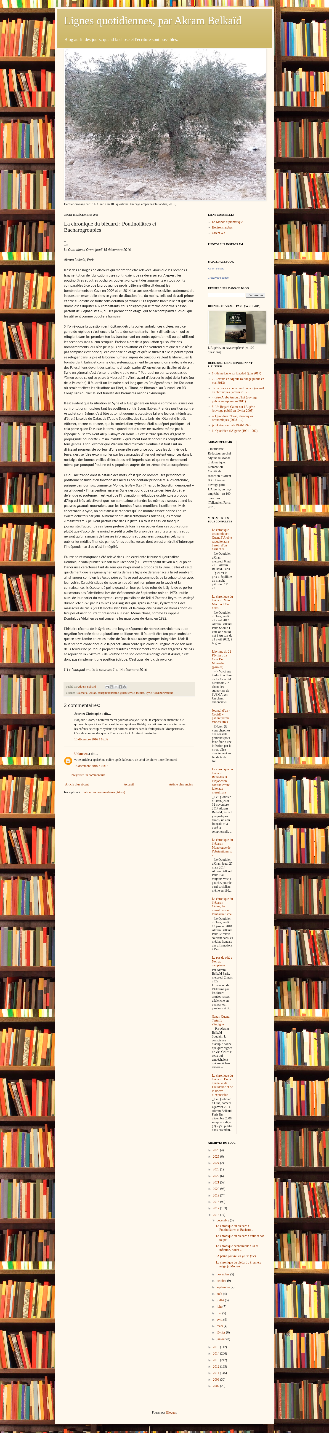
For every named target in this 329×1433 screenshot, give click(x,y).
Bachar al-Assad (86, 692)
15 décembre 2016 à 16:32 (91, 739)
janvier (221, 1339)
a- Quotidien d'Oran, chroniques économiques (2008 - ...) (232, 418)
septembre (224, 1287)
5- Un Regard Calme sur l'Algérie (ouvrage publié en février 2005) (233, 408)
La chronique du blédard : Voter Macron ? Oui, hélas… (222, 602)
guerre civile (127, 692)
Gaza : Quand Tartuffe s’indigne (221, 1020)
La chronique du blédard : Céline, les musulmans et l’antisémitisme (222, 906)
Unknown (81, 753)
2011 (216, 1373)
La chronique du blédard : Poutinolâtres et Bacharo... (234, 1227)
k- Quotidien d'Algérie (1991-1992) (235, 431)
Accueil (129, 784)
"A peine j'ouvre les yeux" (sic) (236, 1256)
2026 (216, 1150)
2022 (216, 1176)
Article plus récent (77, 784)
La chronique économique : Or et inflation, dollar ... (237, 1248)
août (220, 1294)
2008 (216, 1379)
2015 (216, 1347)
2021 (216, 1182)
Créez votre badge (218, 277)
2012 (216, 1366)
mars (220, 1326)
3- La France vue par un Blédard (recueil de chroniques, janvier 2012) (238, 390)
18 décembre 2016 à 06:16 (91, 766)
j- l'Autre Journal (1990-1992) (231, 425)
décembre (223, 1220)
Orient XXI (219, 233)
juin (219, 1306)
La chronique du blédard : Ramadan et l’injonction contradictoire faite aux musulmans (222, 781)
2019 (216, 1195)
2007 (216, 1386)
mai (219, 1313)
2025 (216, 1156)
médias (140, 692)
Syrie (149, 692)
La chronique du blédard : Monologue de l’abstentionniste (222, 847)
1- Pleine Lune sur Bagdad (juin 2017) (236, 373)
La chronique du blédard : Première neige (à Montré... (238, 1264)
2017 (216, 1208)
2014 (216, 1353)
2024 (216, 1163)
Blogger (171, 1412)
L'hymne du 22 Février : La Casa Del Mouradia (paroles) (221, 659)
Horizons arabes (222, 227)
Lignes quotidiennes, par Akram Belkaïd (152, 20)
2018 (216, 1202)
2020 (216, 1189)
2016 (216, 1215)
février (221, 1332)
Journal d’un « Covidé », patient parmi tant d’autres (221, 716)
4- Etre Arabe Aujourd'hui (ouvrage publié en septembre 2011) (234, 399)
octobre (222, 1280)
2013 (216, 1360)
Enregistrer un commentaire (87, 775)
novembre (223, 1274)
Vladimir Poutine (163, 692)
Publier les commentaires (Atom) (103, 792)
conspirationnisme (108, 692)
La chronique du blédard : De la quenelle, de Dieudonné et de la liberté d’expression (222, 1085)
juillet (221, 1300)
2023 (216, 1169)
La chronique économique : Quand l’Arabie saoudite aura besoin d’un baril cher (222, 539)
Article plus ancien (181, 784)
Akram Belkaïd (216, 268)
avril (220, 1319)
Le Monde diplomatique (227, 222)
